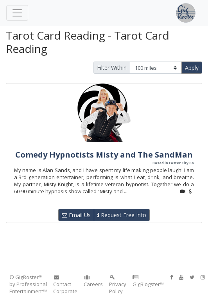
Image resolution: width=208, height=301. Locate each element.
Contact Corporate (65, 285)
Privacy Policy (117, 285)
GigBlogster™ (148, 281)
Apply (192, 67)
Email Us (76, 215)
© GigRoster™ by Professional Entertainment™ (28, 284)
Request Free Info (121, 215)
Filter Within (112, 67)
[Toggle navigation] (17, 13)
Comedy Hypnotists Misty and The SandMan (104, 154)
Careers (93, 281)
